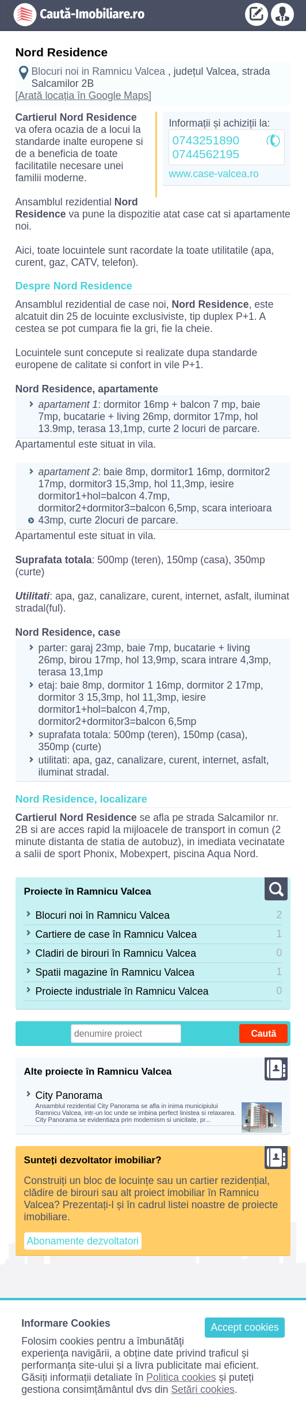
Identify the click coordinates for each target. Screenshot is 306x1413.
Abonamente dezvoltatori (83, 1241)
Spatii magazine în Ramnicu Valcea (115, 972)
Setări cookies (203, 1389)
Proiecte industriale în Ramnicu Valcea (122, 991)
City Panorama (69, 1095)
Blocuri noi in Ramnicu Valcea (98, 71)
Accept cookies (244, 1327)
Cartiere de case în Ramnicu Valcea (116, 934)
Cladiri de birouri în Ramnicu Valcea (116, 953)
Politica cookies (181, 1377)
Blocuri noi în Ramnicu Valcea (103, 915)
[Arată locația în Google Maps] (84, 95)
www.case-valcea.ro (213, 174)
